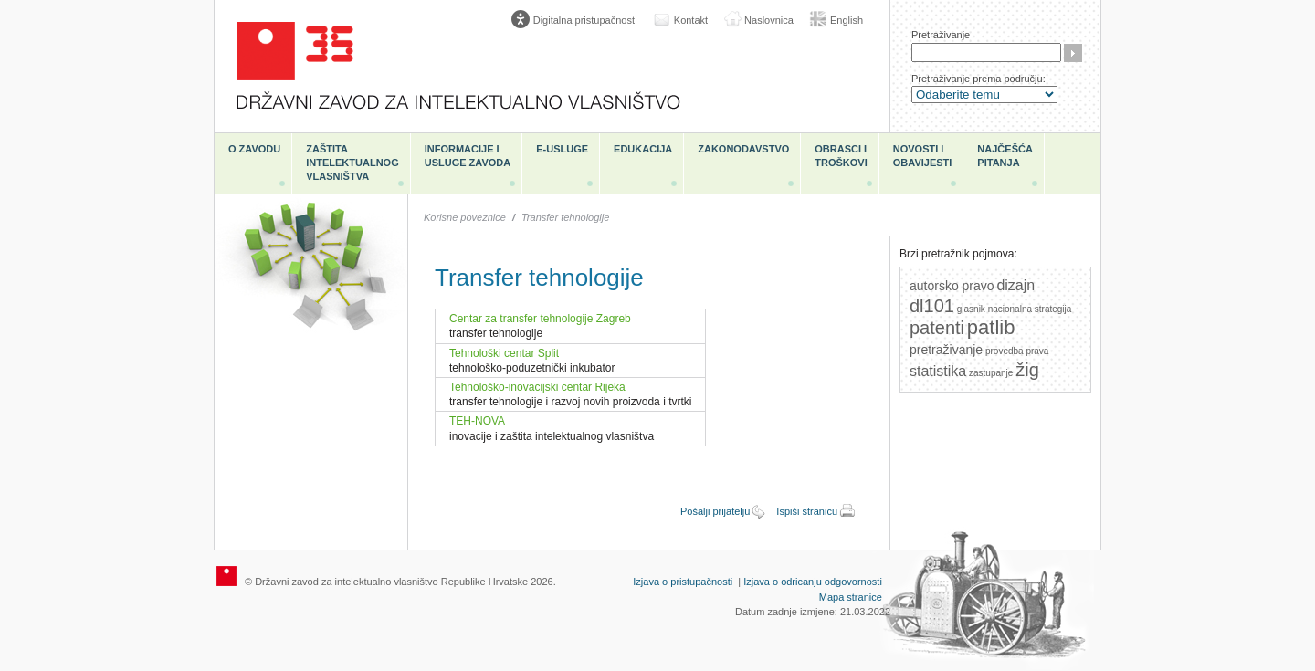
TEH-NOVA (477, 420)
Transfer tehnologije (565, 217)
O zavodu (254, 148)
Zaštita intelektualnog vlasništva (352, 162)
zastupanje (991, 373)
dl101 (932, 306)
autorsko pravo (952, 285)
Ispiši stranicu (806, 511)
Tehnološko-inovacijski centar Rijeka (537, 387)
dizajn (1015, 285)
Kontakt (691, 20)
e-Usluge (562, 148)
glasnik (971, 309)
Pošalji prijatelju (715, 511)
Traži (1073, 53)
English (846, 20)
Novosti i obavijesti (922, 155)
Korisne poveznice (465, 217)
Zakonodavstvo (743, 148)
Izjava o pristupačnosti (682, 581)
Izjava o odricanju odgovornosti (812, 581)
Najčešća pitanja (1005, 155)
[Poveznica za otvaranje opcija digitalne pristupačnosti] (577, 20)
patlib (991, 327)
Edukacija (643, 148)
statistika (938, 371)
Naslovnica (769, 20)
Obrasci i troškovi (841, 155)
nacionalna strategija (1030, 309)
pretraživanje (946, 349)
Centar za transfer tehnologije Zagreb (540, 318)
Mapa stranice (850, 597)
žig (1027, 370)
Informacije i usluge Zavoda (468, 155)
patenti (937, 328)
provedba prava (1017, 351)
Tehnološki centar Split (504, 353)
